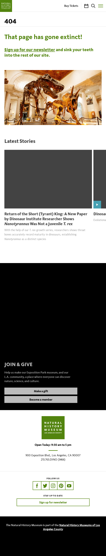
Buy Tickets (71, 6)
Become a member (40, 403)
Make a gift (41, 395)
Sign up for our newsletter (29, 49)
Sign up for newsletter (53, 502)
